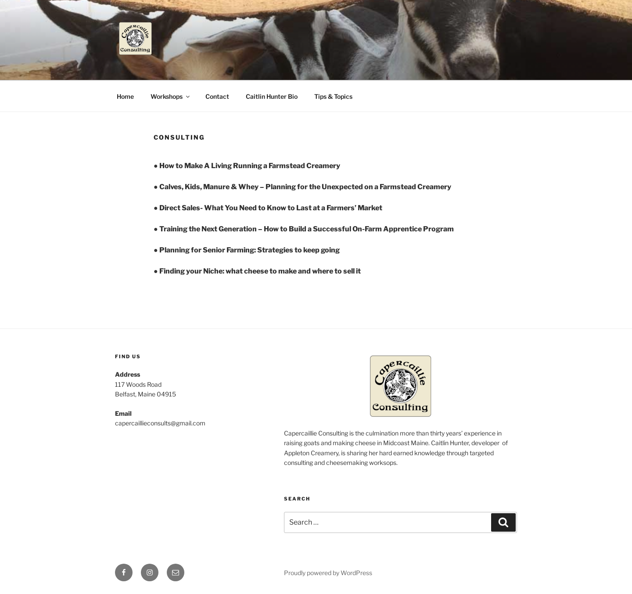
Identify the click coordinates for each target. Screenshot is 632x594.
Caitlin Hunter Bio (272, 96)
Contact (217, 96)
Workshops (171, 96)
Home (125, 96)
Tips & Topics (333, 96)
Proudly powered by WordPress (328, 572)
